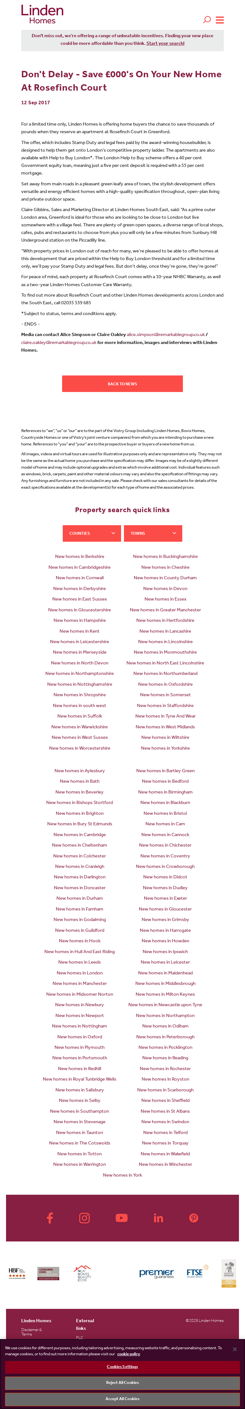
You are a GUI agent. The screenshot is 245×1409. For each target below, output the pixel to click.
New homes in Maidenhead (165, 973)
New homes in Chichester (165, 845)
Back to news (122, 384)
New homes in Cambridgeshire (79, 568)
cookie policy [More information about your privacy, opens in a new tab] (128, 1354)
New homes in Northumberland (165, 674)
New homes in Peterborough (165, 1037)
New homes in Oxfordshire (165, 685)
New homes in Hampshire (80, 621)
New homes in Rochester (165, 1069)
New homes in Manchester (80, 984)
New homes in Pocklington (165, 1048)
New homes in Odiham (165, 1026)
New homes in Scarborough (165, 1090)
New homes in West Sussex (80, 738)
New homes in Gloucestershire (79, 610)
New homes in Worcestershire (79, 748)
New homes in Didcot (165, 877)
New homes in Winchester (165, 1165)
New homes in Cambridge (80, 835)
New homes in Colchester (79, 856)
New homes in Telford (165, 1133)
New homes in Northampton (165, 1016)
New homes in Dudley (165, 888)
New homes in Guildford (79, 931)
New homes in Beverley (79, 792)
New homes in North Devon (79, 663)
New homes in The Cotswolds (79, 1143)
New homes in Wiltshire (165, 738)
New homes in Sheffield (165, 1101)
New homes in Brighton (80, 814)
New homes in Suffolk (79, 716)
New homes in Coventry (165, 856)
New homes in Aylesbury (80, 771)
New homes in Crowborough (165, 867)
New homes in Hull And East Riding (79, 952)
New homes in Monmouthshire (165, 652)
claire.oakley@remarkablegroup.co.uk (58, 343)
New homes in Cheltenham (79, 845)
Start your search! (165, 44)
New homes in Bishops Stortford (79, 803)
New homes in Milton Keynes (165, 995)
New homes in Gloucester (165, 909)
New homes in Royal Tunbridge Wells (79, 1079)
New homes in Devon (165, 589)
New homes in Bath (80, 782)
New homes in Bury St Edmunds (79, 824)
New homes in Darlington (80, 877)
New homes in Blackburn (165, 803)
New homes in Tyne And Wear (165, 716)
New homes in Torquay (165, 1143)
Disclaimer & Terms (31, 1332)
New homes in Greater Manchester (165, 610)
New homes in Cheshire (165, 568)
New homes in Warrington (79, 1165)
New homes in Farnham (79, 909)
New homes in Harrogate (165, 931)
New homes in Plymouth (80, 1048)
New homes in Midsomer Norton (79, 995)
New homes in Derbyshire (79, 589)
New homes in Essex (165, 599)
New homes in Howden (165, 941)
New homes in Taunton (79, 1133)
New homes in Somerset (165, 695)
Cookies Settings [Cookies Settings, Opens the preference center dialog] (122, 1367)
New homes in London (80, 973)
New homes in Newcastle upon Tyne (165, 1005)
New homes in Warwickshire (79, 727)
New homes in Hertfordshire (165, 621)
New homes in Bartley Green (165, 771)
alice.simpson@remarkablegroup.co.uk (166, 335)
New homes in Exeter (165, 899)
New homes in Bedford (165, 782)
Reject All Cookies (122, 1383)
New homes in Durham (79, 899)
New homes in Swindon (165, 1122)
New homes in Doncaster (80, 888)
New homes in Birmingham (165, 792)
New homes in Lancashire (165, 631)
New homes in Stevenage (80, 1122)
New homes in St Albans (165, 1112)
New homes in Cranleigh (79, 867)
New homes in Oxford (79, 1037)
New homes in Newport (79, 1016)
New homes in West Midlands (165, 727)
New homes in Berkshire (79, 557)
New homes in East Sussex (79, 599)
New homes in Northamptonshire (79, 674)
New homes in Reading (165, 1058)
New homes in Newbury (79, 1005)
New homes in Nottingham (79, 1026)
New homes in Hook (79, 941)
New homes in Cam (165, 824)
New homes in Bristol (165, 814)
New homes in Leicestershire (79, 642)
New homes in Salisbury (79, 1090)
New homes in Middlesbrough (165, 984)
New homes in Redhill (79, 1069)
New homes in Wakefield (165, 1154)
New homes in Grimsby (165, 920)
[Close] (235, 1349)
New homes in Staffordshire (165, 706)
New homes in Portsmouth (79, 1058)
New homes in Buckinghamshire (165, 557)
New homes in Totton (79, 1154)
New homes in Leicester (165, 962)
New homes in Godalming (80, 920)
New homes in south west (79, 706)
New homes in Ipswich (165, 952)
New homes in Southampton (79, 1112)
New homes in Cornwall (80, 578)
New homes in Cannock (165, 835)
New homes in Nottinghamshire (79, 685)
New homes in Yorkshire (165, 748)
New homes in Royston (165, 1079)
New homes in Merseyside (79, 652)
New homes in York (122, 1175)
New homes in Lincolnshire (165, 642)
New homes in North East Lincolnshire (165, 663)
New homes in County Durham (165, 578)
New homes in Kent (80, 631)
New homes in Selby (79, 1101)
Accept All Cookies (122, 1399)
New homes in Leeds (79, 962)
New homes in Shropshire (80, 695)
